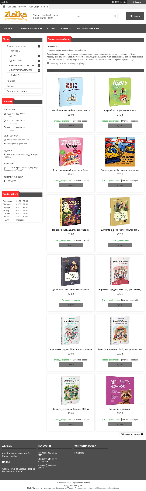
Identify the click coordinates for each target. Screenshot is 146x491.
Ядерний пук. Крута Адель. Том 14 (120, 110)
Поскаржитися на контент (85, 488)
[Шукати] (115, 16)
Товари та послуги (28, 28)
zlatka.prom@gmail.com (17, 144)
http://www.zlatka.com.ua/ (18, 140)
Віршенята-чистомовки (120, 409)
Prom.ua (87, 483)
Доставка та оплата (88, 28)
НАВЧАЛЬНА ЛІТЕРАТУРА (22, 65)
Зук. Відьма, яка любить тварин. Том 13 (71, 110)
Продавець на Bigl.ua (73, 485)
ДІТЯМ (13, 56)
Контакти (66, 28)
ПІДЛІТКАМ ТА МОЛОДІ (21, 70)
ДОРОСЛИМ (16, 60)
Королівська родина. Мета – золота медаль (71, 349)
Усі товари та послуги (130, 434)
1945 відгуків (120, 2)
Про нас (50, 28)
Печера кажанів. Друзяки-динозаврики (70, 230)
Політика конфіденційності (108, 488)
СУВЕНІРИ (15, 75)
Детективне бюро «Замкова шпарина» (70, 289)
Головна (8, 28)
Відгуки (10, 86)
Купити (71, 126)
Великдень (15, 51)
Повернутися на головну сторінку (67, 63)
